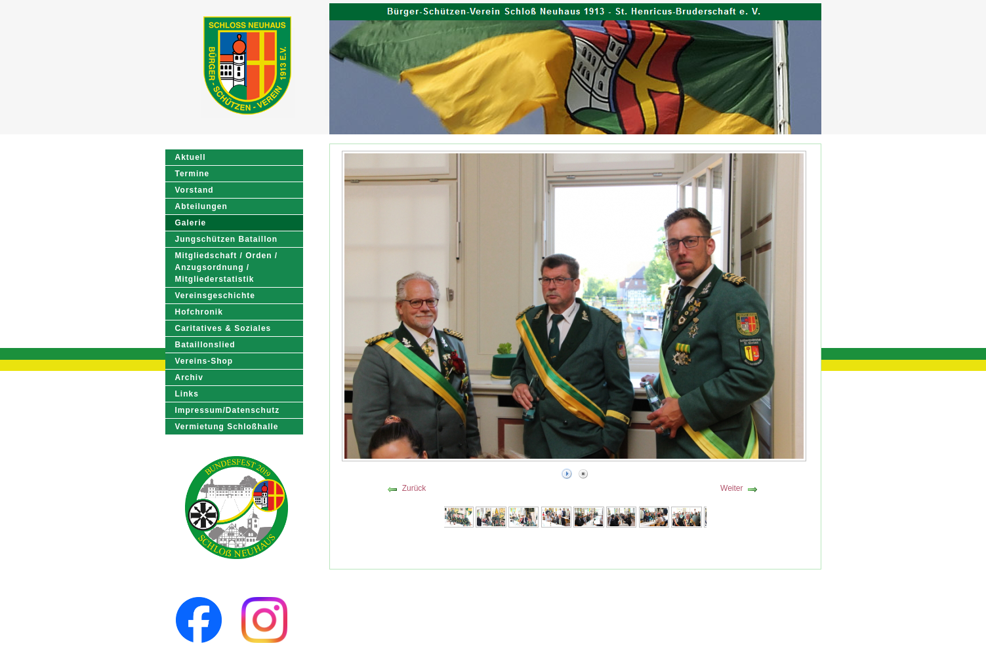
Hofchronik (199, 312)
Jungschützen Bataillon (226, 239)
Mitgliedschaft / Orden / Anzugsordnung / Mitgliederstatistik (226, 267)
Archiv (189, 377)
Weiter (731, 488)
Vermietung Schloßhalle (227, 426)
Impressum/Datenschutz (227, 410)
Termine (192, 173)
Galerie (191, 222)
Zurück (414, 488)
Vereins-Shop (204, 361)
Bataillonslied (205, 344)
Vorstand (194, 190)
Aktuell (190, 157)
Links (187, 393)
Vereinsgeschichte (215, 295)
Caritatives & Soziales (223, 328)
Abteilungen (201, 206)
